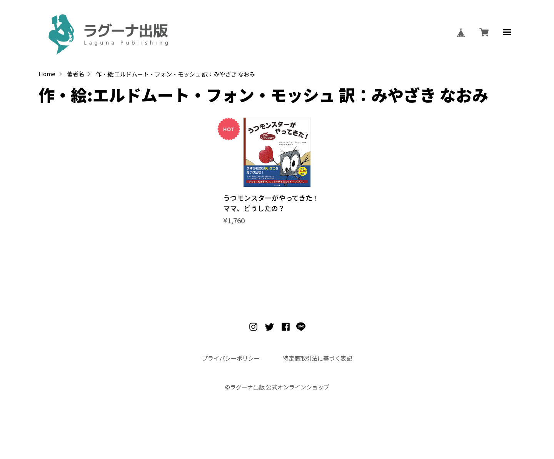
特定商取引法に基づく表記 (317, 358)
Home (46, 74)
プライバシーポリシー (231, 358)
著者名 (75, 74)
